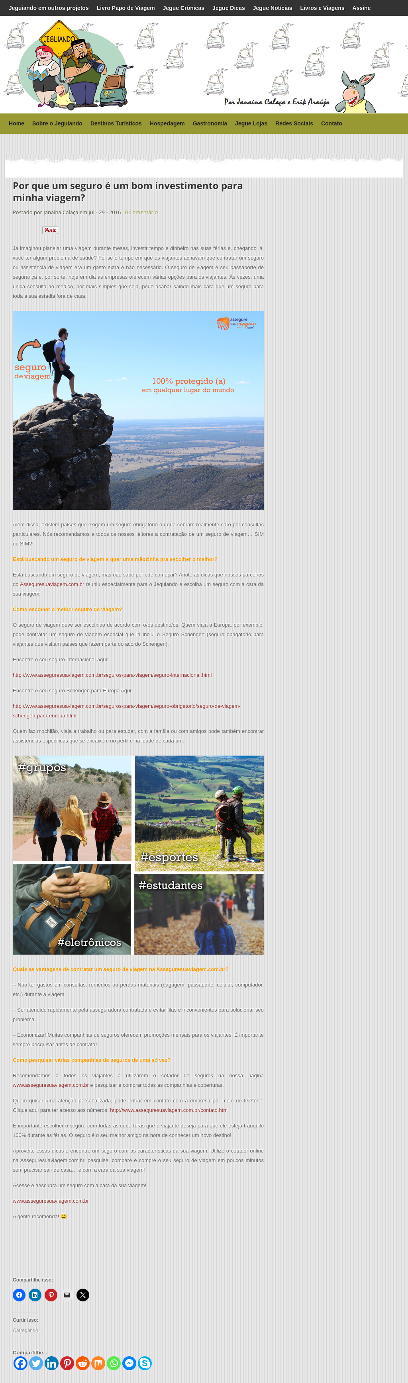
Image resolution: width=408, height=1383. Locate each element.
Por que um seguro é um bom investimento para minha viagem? (128, 191)
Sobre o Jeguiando (57, 123)
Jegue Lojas (251, 123)
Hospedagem (167, 123)
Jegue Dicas (228, 8)
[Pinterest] (67, 1363)
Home (16, 123)
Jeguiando (52, 64)
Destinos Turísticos (116, 123)
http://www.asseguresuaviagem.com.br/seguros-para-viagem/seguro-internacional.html (112, 675)
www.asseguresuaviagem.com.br (51, 1085)
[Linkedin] (52, 1363)
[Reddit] (83, 1363)
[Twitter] (36, 1363)
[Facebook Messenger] (129, 1363)
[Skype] (145, 1363)
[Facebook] (20, 1363)
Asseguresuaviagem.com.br (52, 584)
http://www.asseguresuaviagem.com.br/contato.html (169, 1110)
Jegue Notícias (272, 8)
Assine (362, 8)
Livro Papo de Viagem (126, 8)
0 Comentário (141, 212)
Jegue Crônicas (183, 8)
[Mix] (98, 1363)
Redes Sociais (294, 123)
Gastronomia (210, 123)
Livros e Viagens (322, 8)
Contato (331, 123)
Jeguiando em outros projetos (49, 8)
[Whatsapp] (114, 1363)
